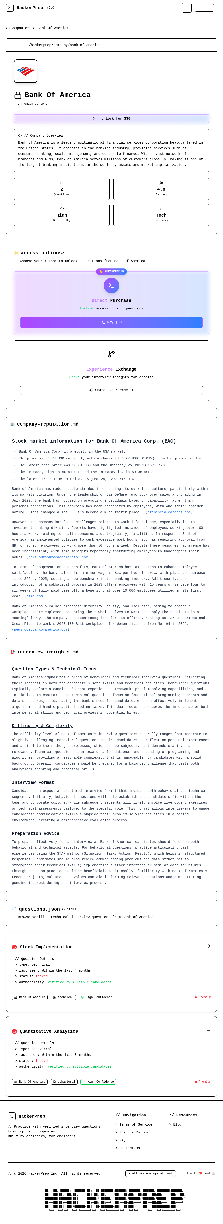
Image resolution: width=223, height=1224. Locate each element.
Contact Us (130, 1148)
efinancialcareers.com (169, 512)
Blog (177, 1124)
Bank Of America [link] (53, 28)
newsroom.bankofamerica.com (40, 630)
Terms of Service (136, 1124)
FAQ (123, 1140)
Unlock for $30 (111, 119)
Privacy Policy (134, 1132)
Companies (17, 28)
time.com (34, 596)
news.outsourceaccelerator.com (58, 557)
